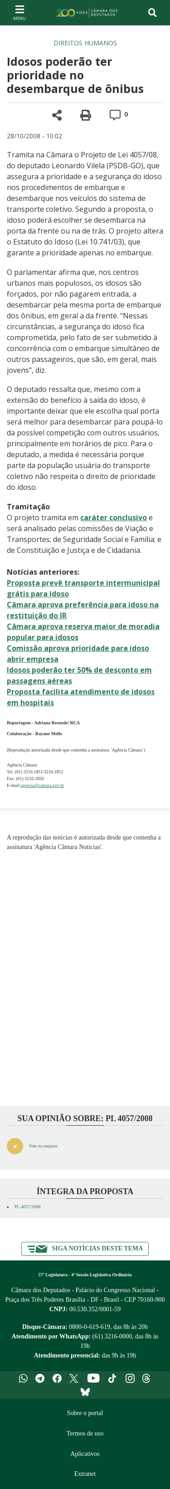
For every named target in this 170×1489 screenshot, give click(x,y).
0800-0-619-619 (89, 1326)
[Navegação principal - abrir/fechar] (19, 12)
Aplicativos (85, 1453)
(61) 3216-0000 (112, 1336)
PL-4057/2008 (28, 1206)
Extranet (85, 1473)
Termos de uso (85, 1433)
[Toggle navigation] (152, 13)
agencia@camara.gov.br (42, 785)
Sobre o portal (85, 1413)
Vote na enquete (43, 1145)
